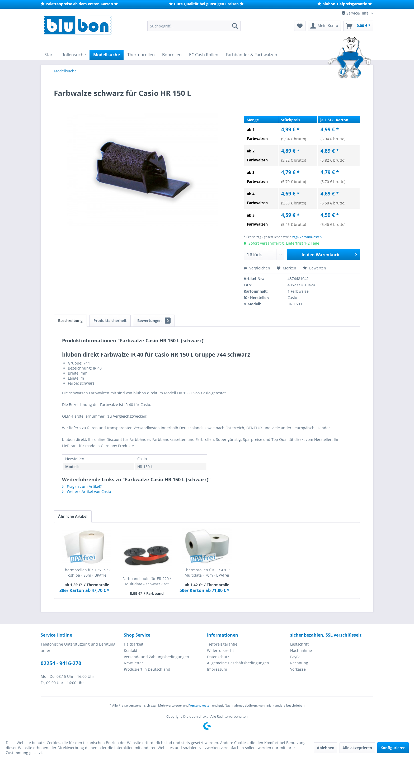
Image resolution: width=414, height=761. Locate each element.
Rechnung (299, 662)
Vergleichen (257, 267)
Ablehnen (325, 747)
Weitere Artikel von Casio (86, 491)
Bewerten (314, 267)
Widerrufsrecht (220, 650)
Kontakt (130, 650)
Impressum (217, 669)
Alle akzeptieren (357, 747)
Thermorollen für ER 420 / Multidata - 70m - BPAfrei (207, 572)
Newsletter (133, 662)
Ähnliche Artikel (72, 516)
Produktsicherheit (109, 320)
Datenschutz (218, 656)
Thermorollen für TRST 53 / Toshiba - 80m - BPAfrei (87, 572)
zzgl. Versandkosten (307, 237)
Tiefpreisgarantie (222, 644)
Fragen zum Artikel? (82, 486)
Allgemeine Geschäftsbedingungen (238, 662)
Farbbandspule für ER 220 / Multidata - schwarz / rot (147, 581)
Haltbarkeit (133, 644)
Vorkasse (298, 669)
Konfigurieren (393, 747)
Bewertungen (154, 321)
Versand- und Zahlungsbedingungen (156, 656)
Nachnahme (301, 650)
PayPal (296, 656)
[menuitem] (194, 26)
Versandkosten (200, 705)
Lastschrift (299, 644)
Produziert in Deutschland (147, 669)
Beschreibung (70, 320)
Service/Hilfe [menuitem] (356, 13)
